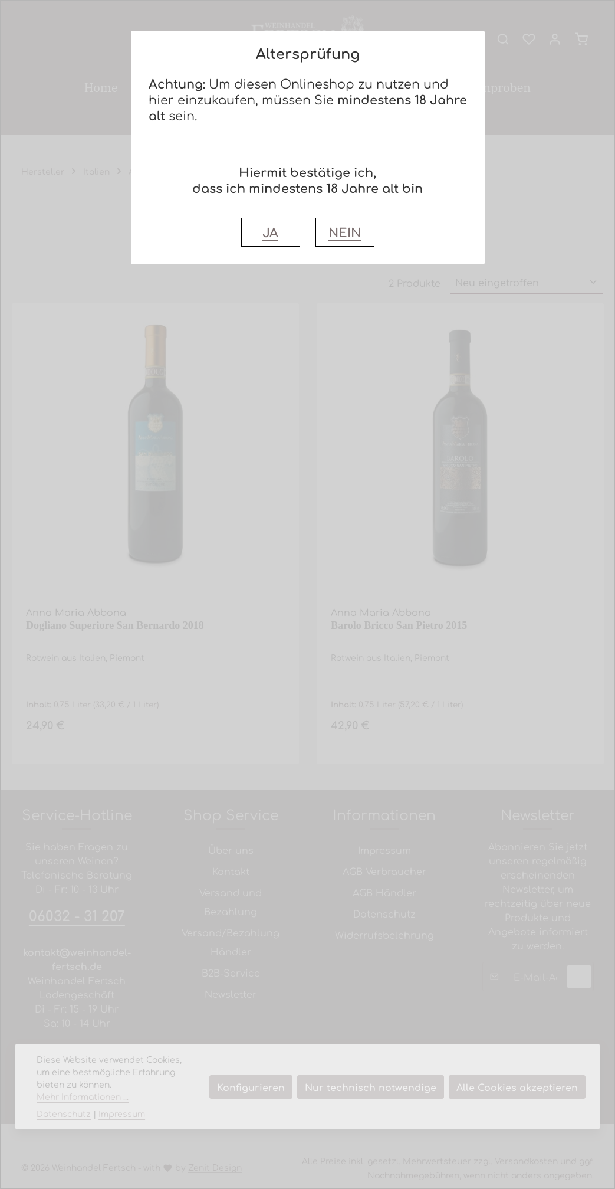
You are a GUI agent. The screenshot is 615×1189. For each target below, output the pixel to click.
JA (270, 232)
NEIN (344, 232)
